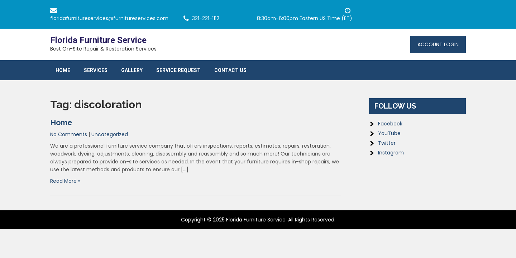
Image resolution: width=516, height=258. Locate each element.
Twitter (387, 143)
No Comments (68, 134)
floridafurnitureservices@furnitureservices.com (109, 18)
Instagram (391, 152)
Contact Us (230, 70)
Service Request (178, 70)
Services (96, 70)
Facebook (390, 123)
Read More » (65, 181)
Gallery (132, 70)
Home (63, 70)
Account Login (438, 44)
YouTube (389, 133)
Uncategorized (109, 134)
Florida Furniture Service (98, 40)
